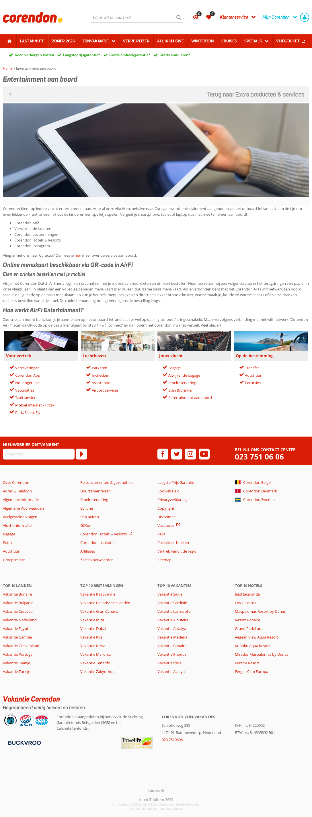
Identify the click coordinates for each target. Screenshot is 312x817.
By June (86, 508)
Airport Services (105, 390)
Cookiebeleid (168, 491)
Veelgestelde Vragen (20, 516)
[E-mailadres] (39, 454)
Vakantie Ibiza (92, 619)
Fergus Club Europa (251, 671)
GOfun (85, 525)
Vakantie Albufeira (172, 619)
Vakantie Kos (91, 637)
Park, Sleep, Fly (27, 412)
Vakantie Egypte (16, 628)
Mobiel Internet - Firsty (34, 405)
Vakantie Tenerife (95, 662)
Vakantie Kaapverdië (97, 594)
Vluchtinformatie (17, 525)
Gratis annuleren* (174, 54)
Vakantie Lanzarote (173, 611)
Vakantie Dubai (93, 628)
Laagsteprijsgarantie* (81, 54)
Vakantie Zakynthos (97, 671)
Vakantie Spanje (16, 662)
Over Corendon (16, 482)
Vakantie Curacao (18, 611)
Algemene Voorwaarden (23, 508)
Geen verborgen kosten (34, 54)
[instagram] (190, 454)
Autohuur (253, 375)
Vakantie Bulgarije (18, 602)
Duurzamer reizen (95, 491)
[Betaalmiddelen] (24, 742)
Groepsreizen (14, 559)
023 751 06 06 (259, 456)
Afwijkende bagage (184, 375)
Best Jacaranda (247, 594)
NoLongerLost (27, 382)
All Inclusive (170, 41)
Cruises (229, 41)
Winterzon (202, 41)
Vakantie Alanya (171, 671)
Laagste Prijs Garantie (175, 482)
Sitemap (164, 559)
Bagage (174, 367)
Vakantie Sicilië (169, 594)
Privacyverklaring (172, 499)
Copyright (165, 508)
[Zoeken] (178, 17)
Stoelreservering (182, 382)
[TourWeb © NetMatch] (156, 790)
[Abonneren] (81, 454)
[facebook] (162, 454)
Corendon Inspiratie (97, 542)
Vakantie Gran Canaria (99, 611)
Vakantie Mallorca (95, 654)
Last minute (32, 41)
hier (78, 255)
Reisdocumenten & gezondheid (107, 482)
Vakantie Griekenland (21, 645)
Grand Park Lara (248, 628)
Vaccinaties (24, 390)
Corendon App (27, 375)
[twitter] (176, 454)
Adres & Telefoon (17, 491)
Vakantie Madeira (172, 637)
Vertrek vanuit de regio (176, 551)
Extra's (8, 542)
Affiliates (87, 551)
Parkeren (99, 367)
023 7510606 (172, 739)
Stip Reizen (89, 516)
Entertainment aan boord (190, 397)
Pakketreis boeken (173, 542)
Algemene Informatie (21, 499)
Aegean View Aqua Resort (256, 637)
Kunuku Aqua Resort (252, 645)
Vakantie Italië (169, 662)
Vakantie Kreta (92, 645)
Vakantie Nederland (20, 619)
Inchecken (100, 375)
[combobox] (137, 17)
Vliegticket (288, 41)
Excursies (253, 382)
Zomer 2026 (63, 41)
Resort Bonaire (247, 619)
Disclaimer (166, 516)
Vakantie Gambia (17, 637)
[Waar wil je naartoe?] (137, 17)
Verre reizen (136, 41)
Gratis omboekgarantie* (130, 54)
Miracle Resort (247, 662)
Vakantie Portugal (18, 654)
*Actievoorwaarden (97, 559)
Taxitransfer (25, 397)
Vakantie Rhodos (171, 654)
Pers (161, 534)
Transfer (252, 367)
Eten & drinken (181, 390)
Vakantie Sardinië (172, 602)
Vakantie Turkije (16, 671)
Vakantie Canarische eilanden (105, 602)
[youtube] (204, 454)
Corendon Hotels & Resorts (103, 534)
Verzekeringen (27, 367)
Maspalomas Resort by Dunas (260, 611)
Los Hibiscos (245, 602)
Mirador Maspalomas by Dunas (261, 654)
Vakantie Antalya (171, 628)
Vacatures (165, 525)
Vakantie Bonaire (17, 594)
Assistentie (101, 382)
